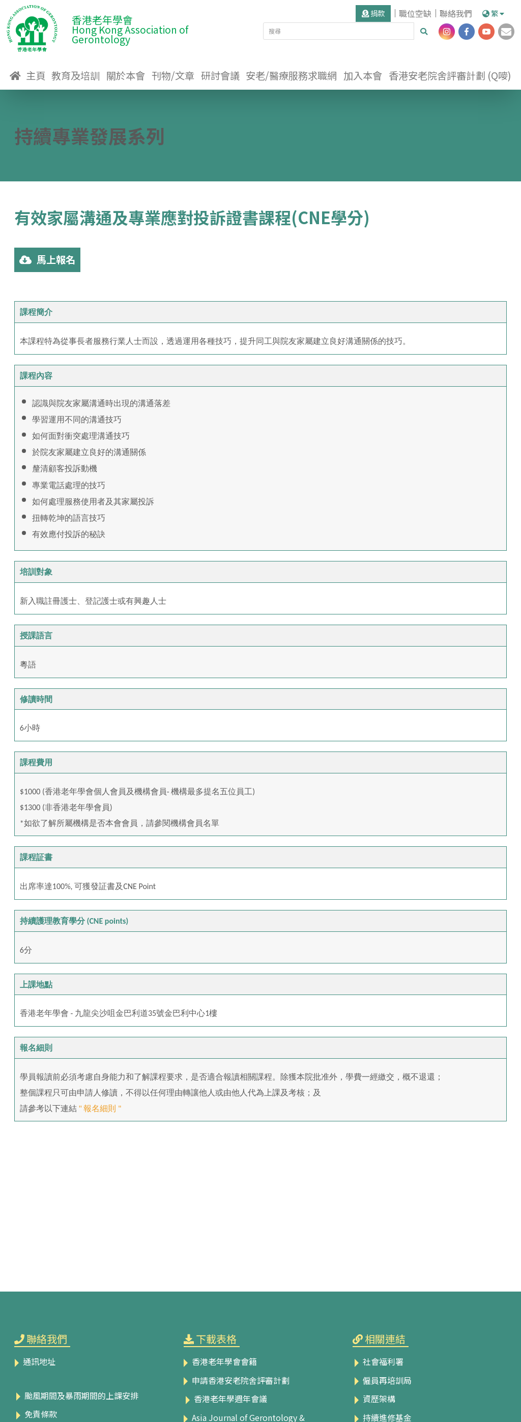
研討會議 (220, 75)
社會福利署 (378, 1361)
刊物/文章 (173, 75)
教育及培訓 (75, 75)
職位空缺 (415, 13)
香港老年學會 (148, 27)
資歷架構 (374, 1398)
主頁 (35, 75)
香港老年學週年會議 (225, 1398)
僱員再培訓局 (382, 1380)
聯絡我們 (456, 13)
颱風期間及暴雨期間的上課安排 (76, 1395)
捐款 (373, 13)
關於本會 (125, 75)
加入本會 (362, 75)
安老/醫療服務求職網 (291, 75)
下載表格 (216, 1338)
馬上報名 (47, 259)
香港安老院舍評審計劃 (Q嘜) (450, 75)
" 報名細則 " (99, 1108)
